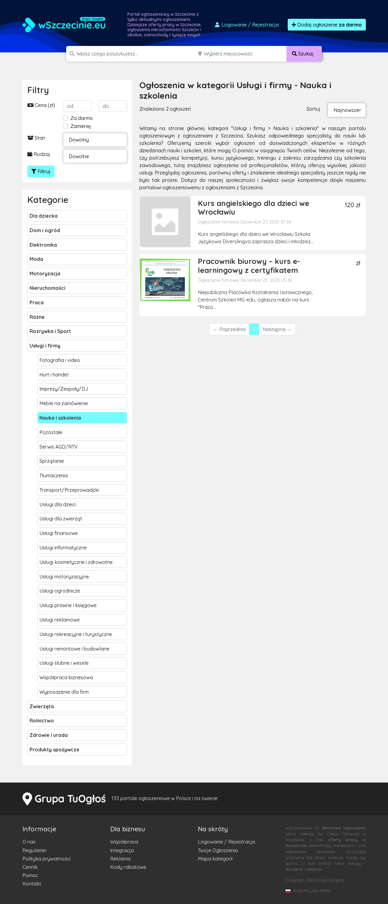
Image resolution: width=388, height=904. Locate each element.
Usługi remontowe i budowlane (74, 649)
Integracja (122, 850)
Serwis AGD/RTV (58, 447)
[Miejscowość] (245, 54)
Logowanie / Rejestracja (226, 842)
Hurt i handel (53, 375)
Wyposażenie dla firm (64, 692)
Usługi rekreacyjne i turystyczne (75, 634)
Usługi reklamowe (59, 620)
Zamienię (80, 126)
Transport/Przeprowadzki (69, 490)
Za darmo (81, 118)
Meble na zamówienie (63, 403)
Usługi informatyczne (63, 547)
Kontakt (31, 884)
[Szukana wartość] (135, 54)
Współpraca (124, 842)
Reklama (120, 859)
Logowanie (246, 25)
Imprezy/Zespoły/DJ (63, 389)
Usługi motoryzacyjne (64, 576)
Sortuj (313, 109)
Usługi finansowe (58, 533)
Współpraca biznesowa (66, 677)
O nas (29, 842)
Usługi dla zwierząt (60, 519)
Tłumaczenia (53, 475)
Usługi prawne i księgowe (68, 605)
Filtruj (40, 171)
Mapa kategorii (215, 859)
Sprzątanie (51, 461)
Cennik (30, 867)
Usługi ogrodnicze (59, 591)
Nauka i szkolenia (60, 418)
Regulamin (34, 850)
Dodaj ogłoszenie (327, 25)
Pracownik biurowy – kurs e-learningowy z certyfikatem (249, 266)
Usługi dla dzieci (57, 504)
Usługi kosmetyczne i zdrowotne (76, 562)
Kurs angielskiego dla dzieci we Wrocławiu (253, 208)
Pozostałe (50, 432)
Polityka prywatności (46, 859)
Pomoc (30, 875)
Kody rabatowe (128, 867)
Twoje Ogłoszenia (218, 850)
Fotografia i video (59, 360)
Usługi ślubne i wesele (64, 663)
